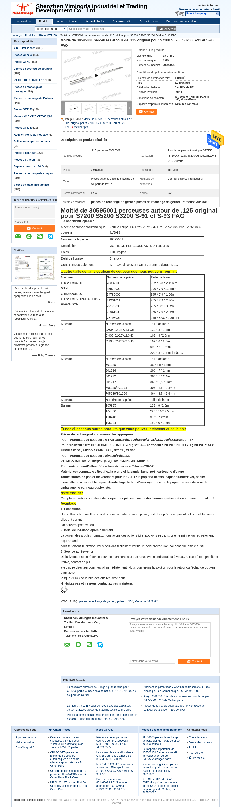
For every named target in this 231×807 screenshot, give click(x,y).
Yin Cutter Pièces (24, 48)
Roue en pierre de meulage (31, 134)
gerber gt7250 (125, 601)
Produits (44, 21)
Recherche (169, 29)
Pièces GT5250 (23, 109)
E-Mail (192, 747)
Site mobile (197, 758)
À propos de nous (67, 21)
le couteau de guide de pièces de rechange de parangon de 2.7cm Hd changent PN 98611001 (160, 769)
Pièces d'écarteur (25, 152)
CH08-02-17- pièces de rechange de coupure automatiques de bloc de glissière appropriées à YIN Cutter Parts (66, 759)
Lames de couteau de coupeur (33, 68)
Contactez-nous (149, 21)
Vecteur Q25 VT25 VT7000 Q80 (33, 116)
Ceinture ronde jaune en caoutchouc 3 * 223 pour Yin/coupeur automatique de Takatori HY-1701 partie (66, 742)
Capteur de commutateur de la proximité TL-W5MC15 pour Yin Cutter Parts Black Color (68, 774)
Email (216, 9)
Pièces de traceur (25, 159)
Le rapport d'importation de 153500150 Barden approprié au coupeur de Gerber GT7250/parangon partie (160, 754)
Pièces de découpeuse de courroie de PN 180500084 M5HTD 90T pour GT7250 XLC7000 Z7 (112, 742)
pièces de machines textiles (31, 184)
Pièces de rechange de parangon (161, 729)
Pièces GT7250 (47, 35)
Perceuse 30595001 (147, 601)
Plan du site (196, 752)
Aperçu (17, 35)
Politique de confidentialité (27, 799)
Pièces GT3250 (23, 127)
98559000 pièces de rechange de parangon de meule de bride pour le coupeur (161, 741)
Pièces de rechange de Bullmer (33, 98)
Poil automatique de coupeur (32, 141)
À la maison (24, 21)
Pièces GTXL (22, 61)
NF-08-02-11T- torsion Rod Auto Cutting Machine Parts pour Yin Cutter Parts (69, 786)
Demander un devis (200, 742)
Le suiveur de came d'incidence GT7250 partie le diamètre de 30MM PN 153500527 (115, 756)
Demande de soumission (194, 9)
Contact (34, 228)
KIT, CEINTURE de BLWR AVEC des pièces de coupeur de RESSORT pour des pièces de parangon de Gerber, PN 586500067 (160, 786)
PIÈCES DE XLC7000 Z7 (29, 80)
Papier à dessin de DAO (29, 166)
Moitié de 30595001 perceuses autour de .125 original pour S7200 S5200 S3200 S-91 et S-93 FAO (98, 123)
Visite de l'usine (95, 21)
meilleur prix (81, 127)
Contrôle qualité (122, 21)
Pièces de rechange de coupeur (34, 173)
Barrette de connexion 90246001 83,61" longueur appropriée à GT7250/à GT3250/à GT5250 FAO (112, 784)
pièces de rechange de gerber (97, 601)
